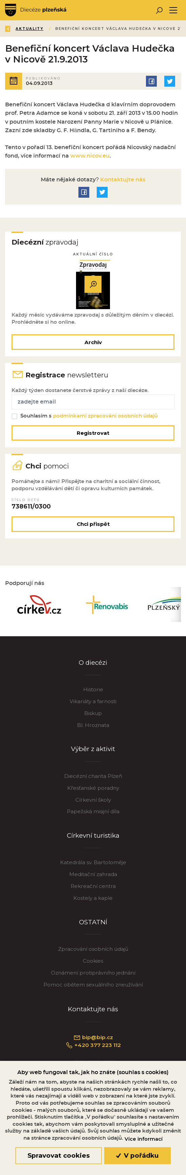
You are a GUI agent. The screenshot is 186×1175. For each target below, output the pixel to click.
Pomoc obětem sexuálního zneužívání (93, 984)
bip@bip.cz (93, 1037)
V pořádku (137, 1155)
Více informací (144, 1139)
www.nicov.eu (90, 156)
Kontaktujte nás (122, 179)
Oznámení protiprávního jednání (93, 972)
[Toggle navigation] (173, 10)
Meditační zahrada (93, 874)
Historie (93, 689)
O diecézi (93, 662)
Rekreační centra (93, 886)
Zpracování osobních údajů (93, 949)
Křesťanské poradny (93, 788)
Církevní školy (93, 800)
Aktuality (30, 28)
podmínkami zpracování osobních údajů (105, 416)
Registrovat (93, 433)
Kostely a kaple (93, 898)
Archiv (93, 342)
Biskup (93, 713)
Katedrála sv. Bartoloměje (93, 862)
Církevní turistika (93, 835)
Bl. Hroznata (93, 725)
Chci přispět (93, 524)
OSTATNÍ (93, 922)
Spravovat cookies (58, 1155)
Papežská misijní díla (93, 811)
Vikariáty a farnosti (93, 701)
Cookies (93, 961)
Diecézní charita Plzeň (93, 776)
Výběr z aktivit (93, 749)
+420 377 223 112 (93, 1045)
